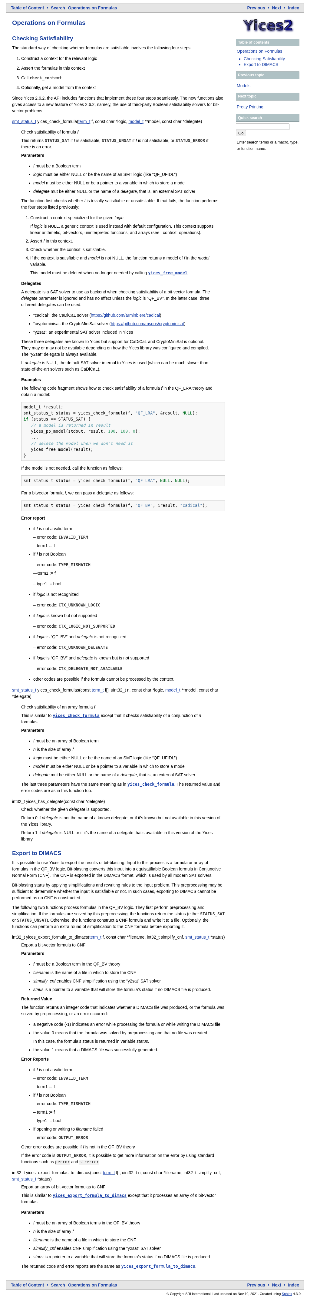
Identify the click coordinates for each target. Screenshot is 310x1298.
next (276, 7)
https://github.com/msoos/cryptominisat (147, 323)
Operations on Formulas (92, 7)
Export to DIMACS (261, 64)
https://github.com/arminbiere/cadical (125, 315)
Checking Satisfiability (264, 58)
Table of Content (27, 7)
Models (243, 85)
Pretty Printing (250, 106)
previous (256, 7)
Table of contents (253, 42)
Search (58, 7)
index (293, 7)
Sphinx (287, 1294)
